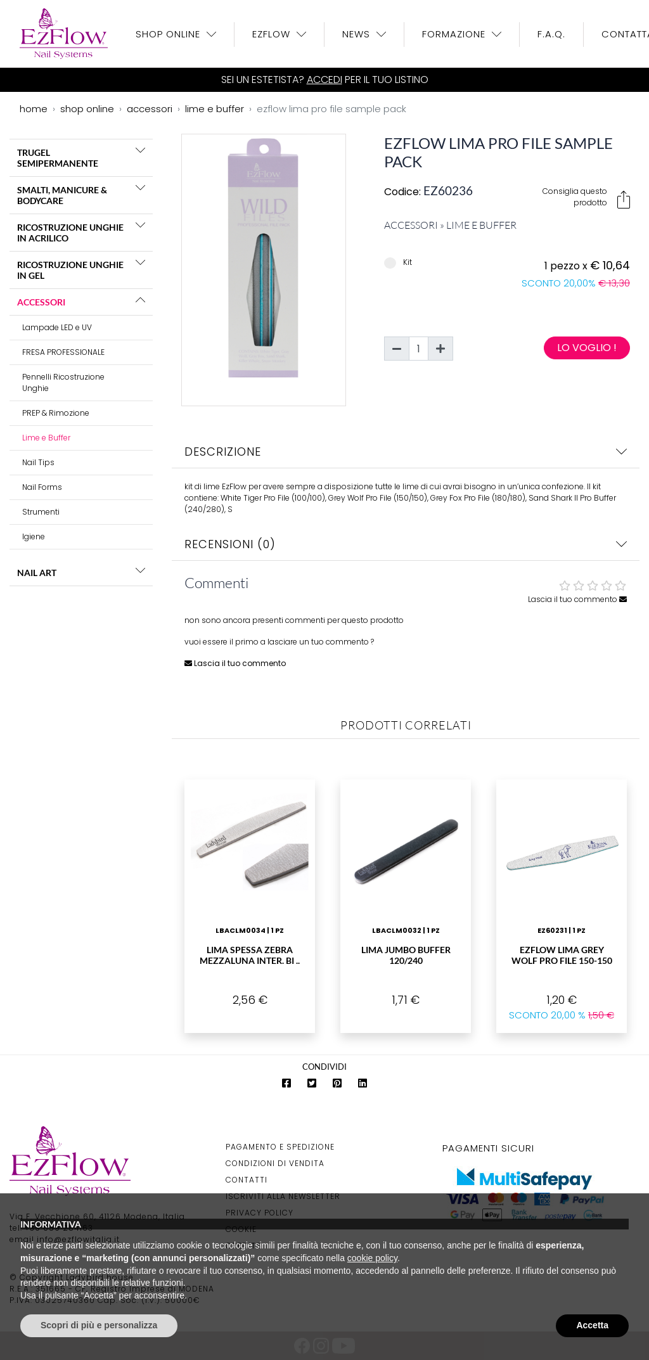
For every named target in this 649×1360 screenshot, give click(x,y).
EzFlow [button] (272, 34)
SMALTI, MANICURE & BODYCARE (62, 195)
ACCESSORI (41, 302)
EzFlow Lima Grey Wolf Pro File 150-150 (561, 955)
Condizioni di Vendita (275, 1163)
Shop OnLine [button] (169, 34)
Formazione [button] (455, 34)
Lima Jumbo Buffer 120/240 (406, 955)
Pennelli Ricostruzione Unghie (63, 382)
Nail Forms (42, 487)
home (34, 108)
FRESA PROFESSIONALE (63, 352)
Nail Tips (38, 462)
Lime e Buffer (46, 437)
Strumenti (41, 511)
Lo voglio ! (587, 347)
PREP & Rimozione (55, 412)
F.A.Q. (551, 34)
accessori (149, 108)
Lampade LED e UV (57, 327)
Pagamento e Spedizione (280, 1146)
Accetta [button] (592, 1325)
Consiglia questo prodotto (586, 197)
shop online (87, 108)
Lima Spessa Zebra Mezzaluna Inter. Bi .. (250, 955)
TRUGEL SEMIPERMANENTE (57, 158)
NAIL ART (36, 572)
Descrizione (405, 451)
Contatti (246, 1179)
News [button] (357, 34)
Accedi (324, 79)
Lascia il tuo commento (577, 599)
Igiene (33, 536)
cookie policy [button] (372, 1258)
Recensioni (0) (405, 544)
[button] (140, 150)
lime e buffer (214, 108)
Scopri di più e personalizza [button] (99, 1325)
